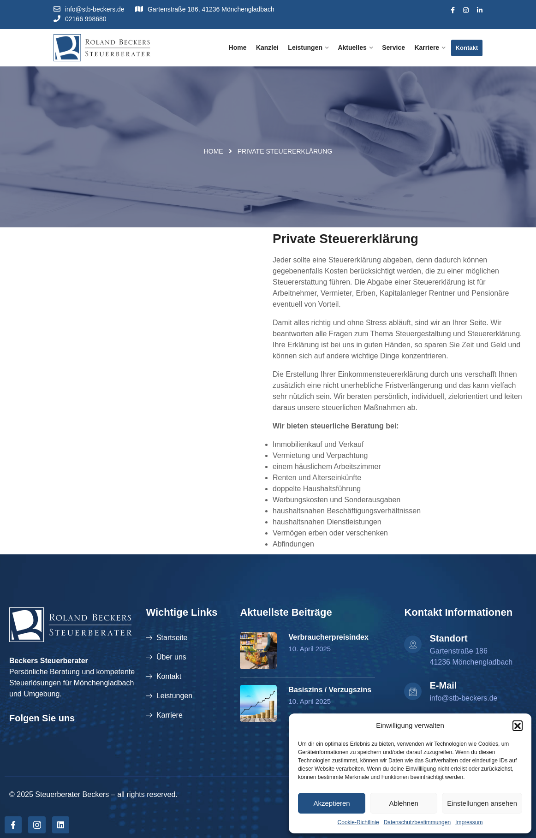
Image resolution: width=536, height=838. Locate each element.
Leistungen (305, 47)
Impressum (468, 822)
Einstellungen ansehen (482, 803)
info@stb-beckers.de (89, 9)
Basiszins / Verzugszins (329, 690)
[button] (517, 725)
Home (238, 47)
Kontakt (467, 47)
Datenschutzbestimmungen (417, 822)
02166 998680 (80, 19)
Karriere (426, 47)
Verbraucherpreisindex (328, 637)
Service (393, 47)
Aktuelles (352, 47)
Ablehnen (403, 803)
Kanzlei (267, 47)
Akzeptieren (331, 803)
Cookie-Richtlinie (358, 822)
